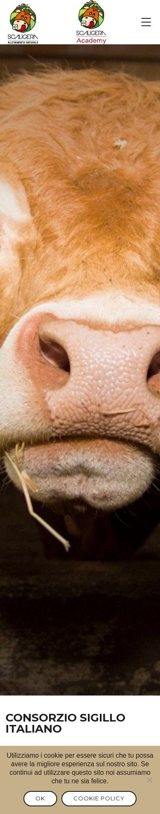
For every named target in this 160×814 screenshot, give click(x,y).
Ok (40, 798)
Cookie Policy (99, 798)
